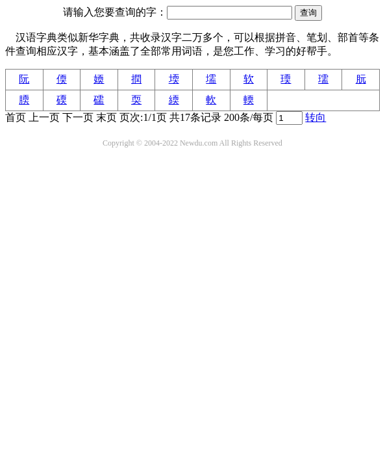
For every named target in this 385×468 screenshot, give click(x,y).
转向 (315, 117)
